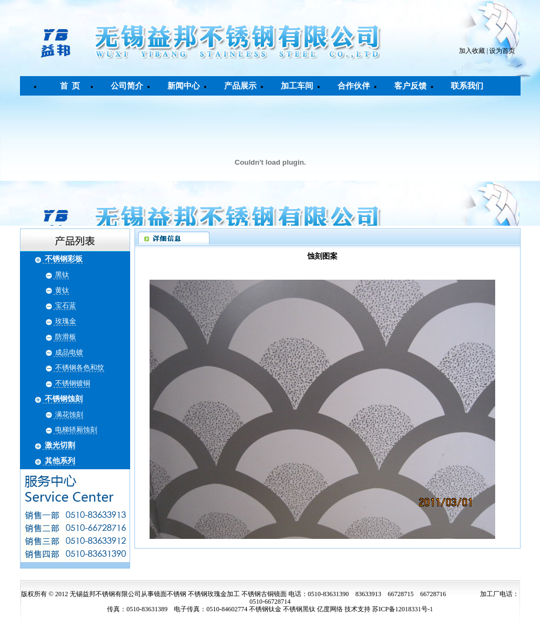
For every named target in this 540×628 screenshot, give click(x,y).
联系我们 (467, 86)
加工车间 (297, 86)
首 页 (70, 86)
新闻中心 (183, 86)
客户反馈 (410, 86)
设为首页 (502, 51)
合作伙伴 (354, 86)
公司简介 (127, 86)
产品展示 (240, 86)
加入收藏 (472, 51)
